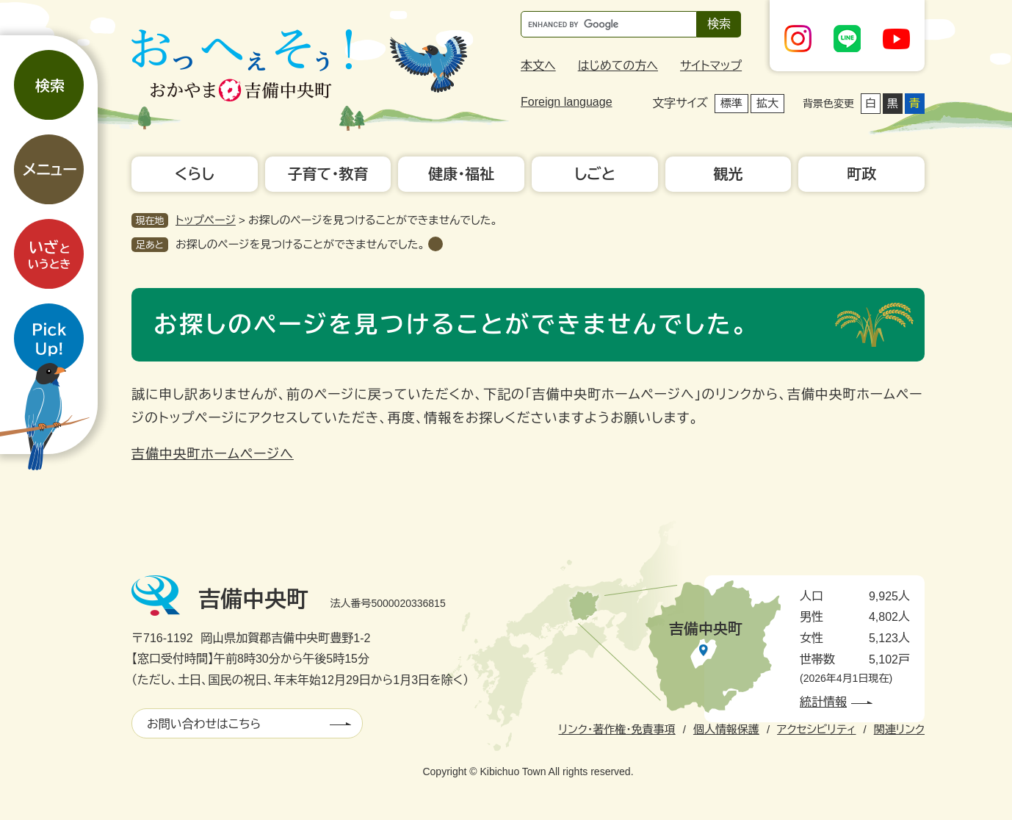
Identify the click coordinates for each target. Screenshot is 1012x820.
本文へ (538, 66)
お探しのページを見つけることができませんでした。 (300, 244)
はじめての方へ (618, 66)
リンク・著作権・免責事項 (616, 729)
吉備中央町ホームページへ (212, 454)
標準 (731, 103)
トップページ (206, 220)
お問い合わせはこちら (204, 724)
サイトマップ (711, 66)
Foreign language (566, 102)
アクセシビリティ (816, 729)
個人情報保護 (726, 729)
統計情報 (823, 702)
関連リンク (899, 729)
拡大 (767, 103)
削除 (435, 244)
